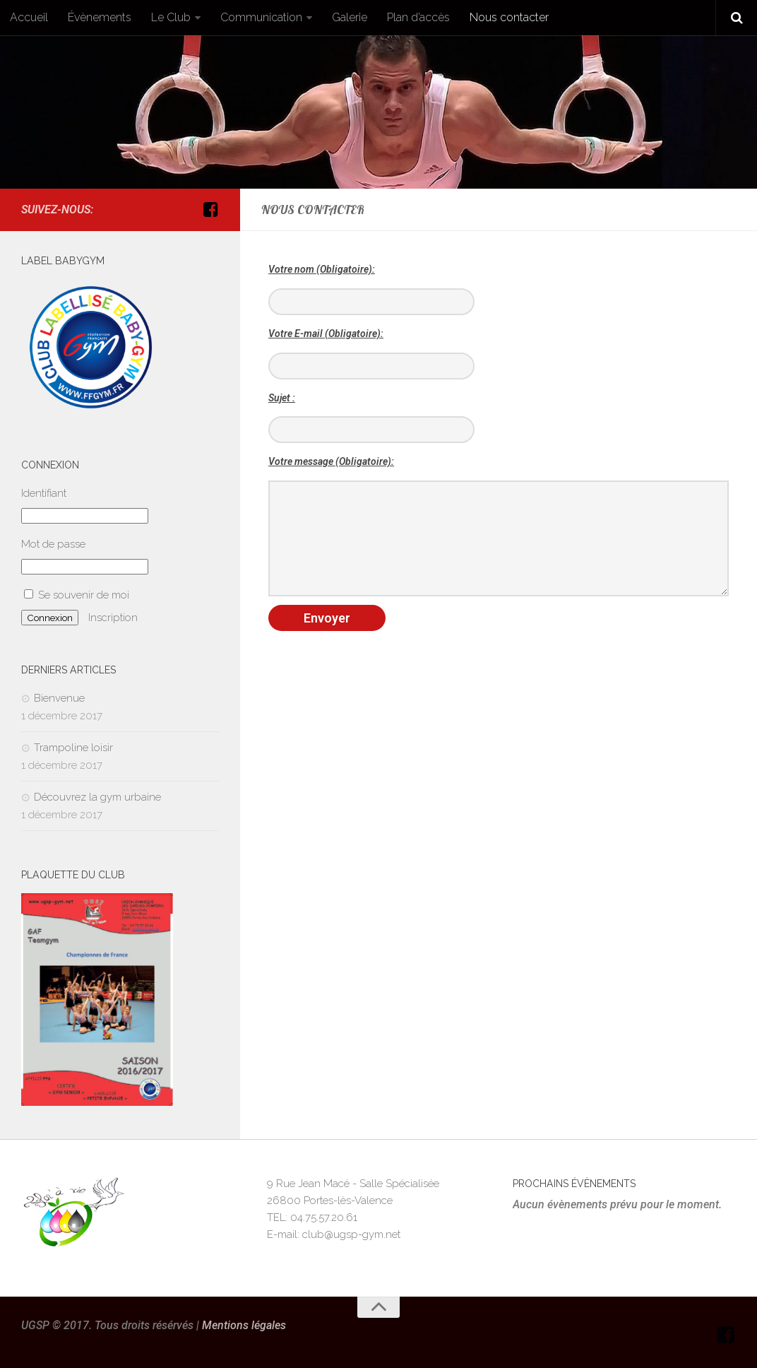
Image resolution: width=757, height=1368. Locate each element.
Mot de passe (53, 544)
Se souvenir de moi (76, 595)
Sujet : (281, 397)
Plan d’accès (418, 17)
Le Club (171, 17)
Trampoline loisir (73, 747)
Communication (261, 17)
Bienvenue (59, 698)
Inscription (113, 617)
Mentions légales (244, 1325)
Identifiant (43, 493)
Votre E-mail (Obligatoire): (325, 333)
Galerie (349, 17)
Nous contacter (509, 17)
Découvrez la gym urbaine (97, 797)
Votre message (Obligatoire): (331, 461)
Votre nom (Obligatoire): (321, 269)
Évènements (99, 17)
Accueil (29, 17)
